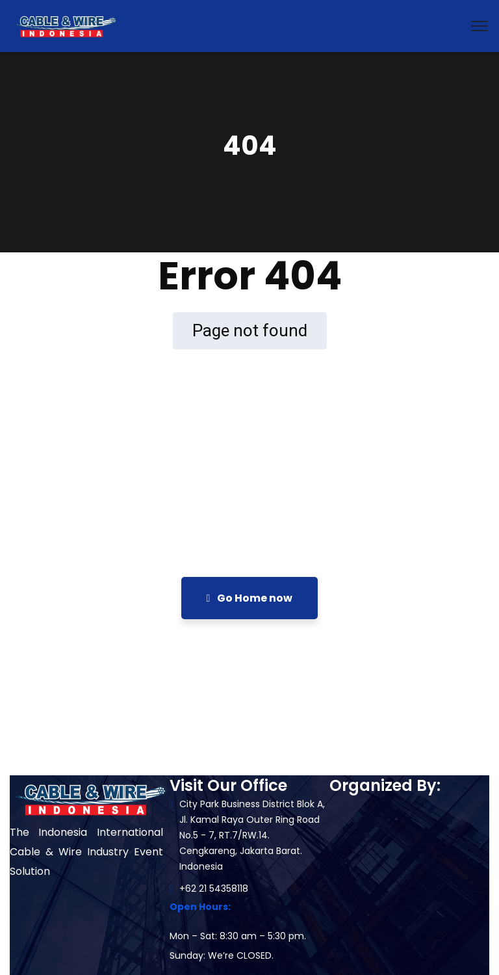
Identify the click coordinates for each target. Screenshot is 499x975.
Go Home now (250, 598)
